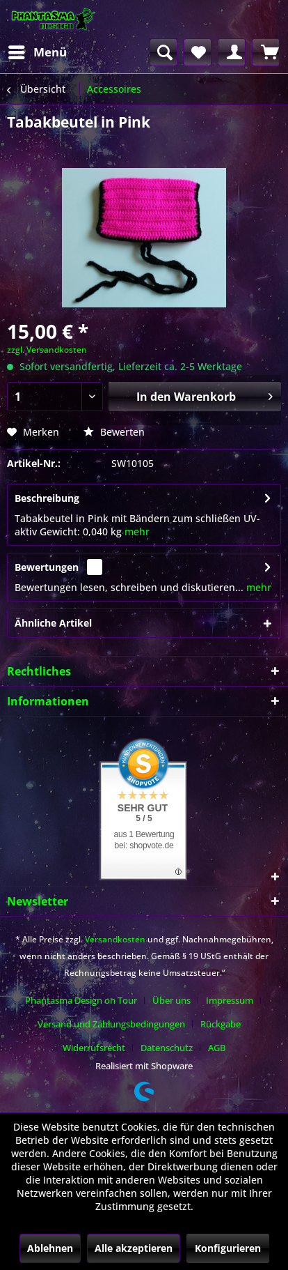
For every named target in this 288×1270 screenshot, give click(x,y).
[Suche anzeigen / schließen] (163, 52)
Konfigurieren (228, 1248)
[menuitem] (37, 52)
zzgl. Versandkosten (47, 349)
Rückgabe (220, 1024)
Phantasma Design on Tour (81, 1000)
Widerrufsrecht (94, 1047)
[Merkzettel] (197, 52)
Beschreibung (47, 498)
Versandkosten (115, 939)
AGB (216, 1047)
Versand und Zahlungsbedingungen (111, 1024)
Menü (37, 50)
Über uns (171, 1000)
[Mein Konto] (232, 52)
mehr (137, 531)
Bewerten (114, 431)
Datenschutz (167, 1047)
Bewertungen (47, 567)
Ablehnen (50, 1248)
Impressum (229, 1000)
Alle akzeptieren (134, 1248)
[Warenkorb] (266, 52)
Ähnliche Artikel (53, 622)
